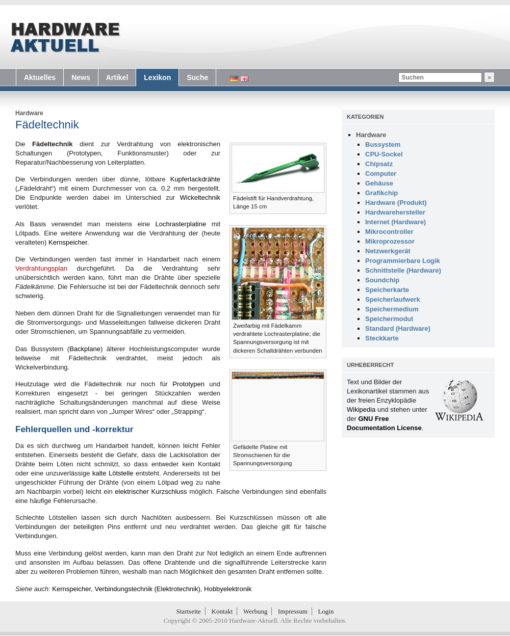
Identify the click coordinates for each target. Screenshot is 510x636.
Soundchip (382, 280)
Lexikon (157, 77)
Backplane (84, 349)
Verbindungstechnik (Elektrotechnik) (147, 589)
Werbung (255, 611)
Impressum (293, 611)
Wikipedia (361, 409)
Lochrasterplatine (180, 224)
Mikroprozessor (390, 241)
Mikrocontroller (389, 231)
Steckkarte (382, 338)
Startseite (188, 611)
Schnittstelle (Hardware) (403, 270)
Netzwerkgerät (388, 251)
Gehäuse (379, 183)
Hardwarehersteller (395, 212)
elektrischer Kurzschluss (151, 491)
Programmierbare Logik (402, 260)
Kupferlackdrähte (195, 179)
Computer (380, 173)
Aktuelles (40, 77)
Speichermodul (389, 319)
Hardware (29, 113)
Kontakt (222, 611)
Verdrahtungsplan (41, 268)
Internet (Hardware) (395, 222)
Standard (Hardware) (397, 328)
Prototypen (188, 384)
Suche (197, 77)
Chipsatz (379, 164)
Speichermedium (392, 309)
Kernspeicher (67, 242)
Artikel (117, 77)
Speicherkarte (387, 290)
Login (326, 611)
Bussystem (382, 144)
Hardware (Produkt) (396, 202)
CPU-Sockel (384, 154)
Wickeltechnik (200, 197)
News (80, 77)
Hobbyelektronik (227, 589)
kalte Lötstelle (112, 473)
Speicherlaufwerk (392, 299)
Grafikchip (381, 193)
